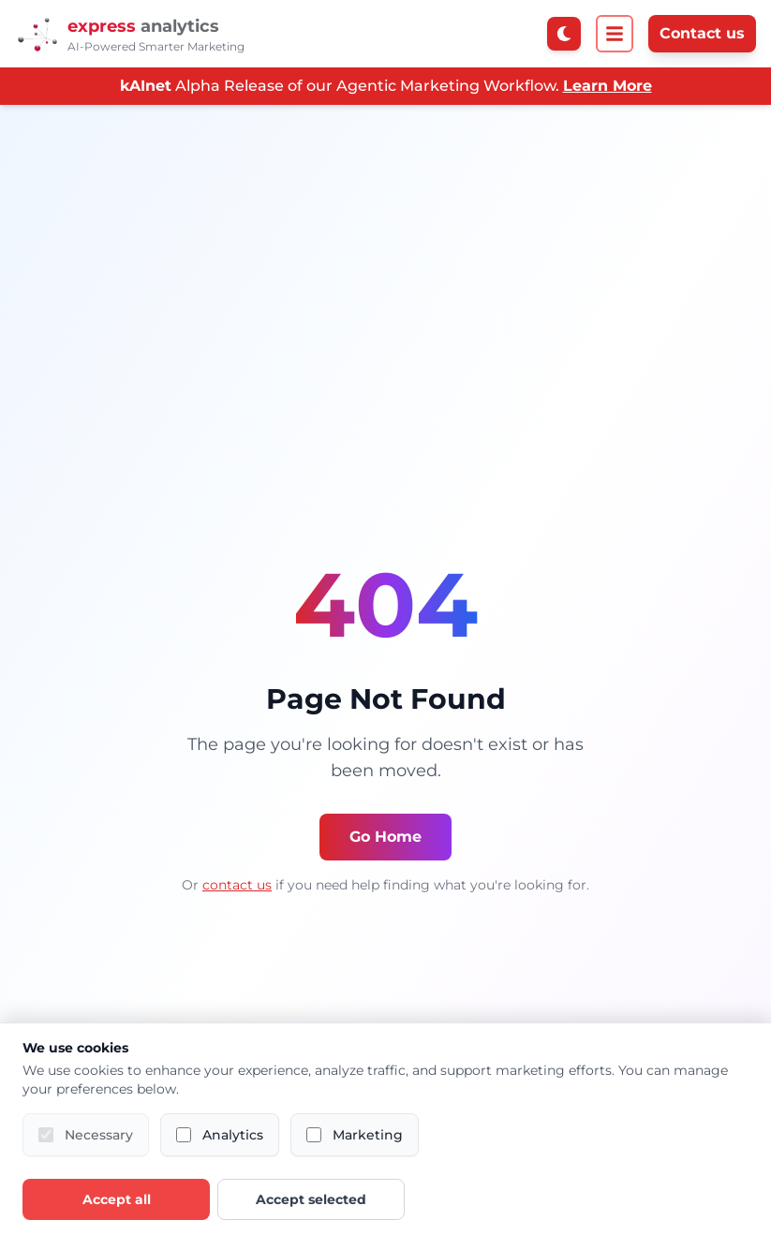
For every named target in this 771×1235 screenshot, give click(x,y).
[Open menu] (614, 33)
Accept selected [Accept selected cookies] (311, 1199)
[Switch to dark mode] (564, 34)
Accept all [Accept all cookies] (116, 1199)
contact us (237, 884)
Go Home (385, 836)
